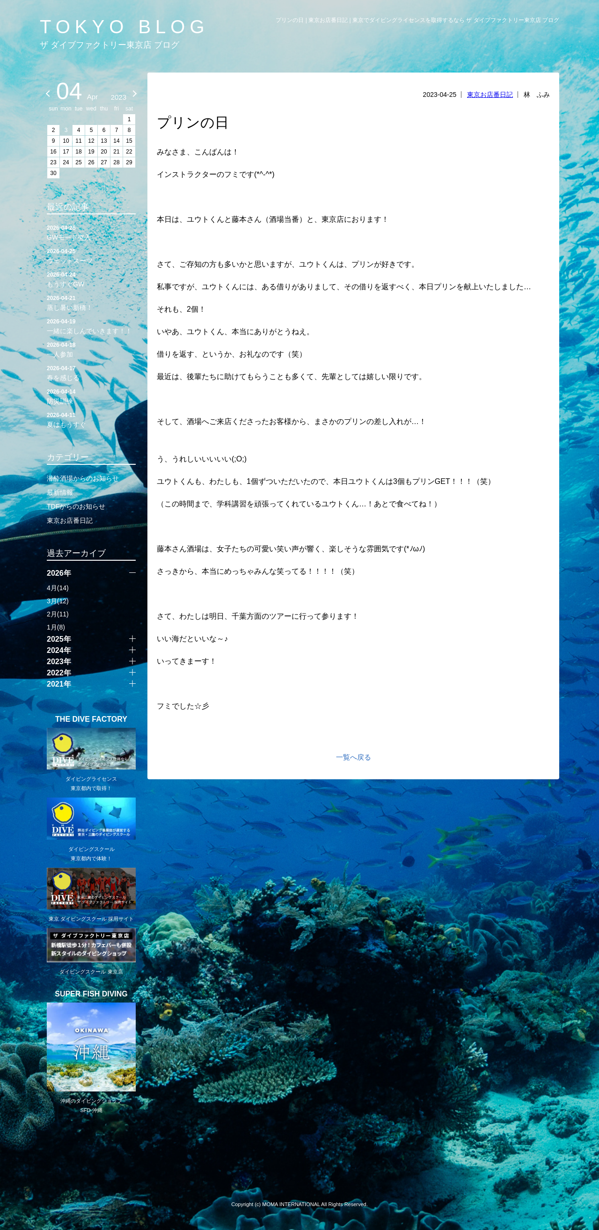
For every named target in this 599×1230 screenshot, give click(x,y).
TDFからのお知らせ (76, 506)
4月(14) (58, 588)
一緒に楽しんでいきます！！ (91, 326)
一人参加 (91, 349)
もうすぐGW (91, 279)
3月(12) (58, 601)
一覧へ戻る (353, 757)
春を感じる (91, 372)
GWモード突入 (91, 232)
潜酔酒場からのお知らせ (83, 478)
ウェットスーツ (91, 255)
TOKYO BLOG (124, 26)
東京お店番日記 (490, 94)
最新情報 (60, 492)
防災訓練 (91, 396)
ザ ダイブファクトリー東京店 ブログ (109, 45)
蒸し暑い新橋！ (91, 302)
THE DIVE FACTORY (91, 719)
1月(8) (56, 627)
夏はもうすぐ (91, 419)
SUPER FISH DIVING (91, 994)
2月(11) (58, 614)
